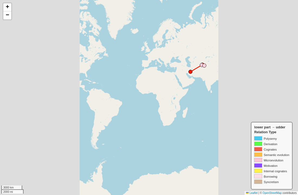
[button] (7, 7)
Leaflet (252, 192)
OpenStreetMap (272, 192)
